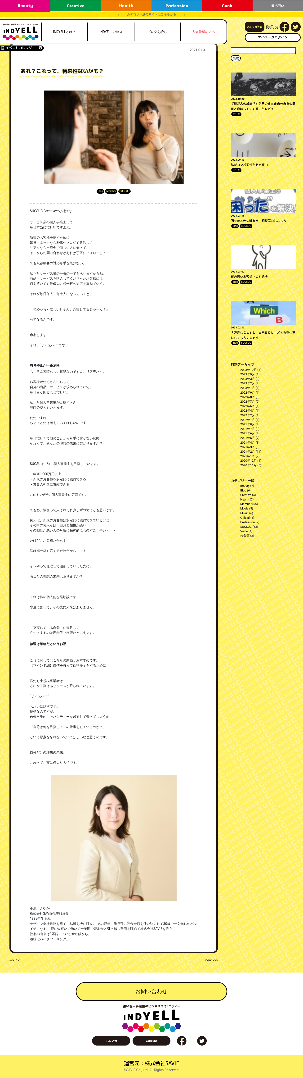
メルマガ (111, 1041)
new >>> (211, 960)
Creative (245, 495)
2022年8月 (247, 397)
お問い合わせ (151, 991)
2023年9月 (247, 374)
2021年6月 (247, 433)
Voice (244, 531)
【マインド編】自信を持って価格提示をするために (68, 666)
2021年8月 (247, 424)
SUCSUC (124, 191)
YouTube (152, 1041)
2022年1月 (247, 420)
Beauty (245, 485)
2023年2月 (247, 383)
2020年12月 (248, 460)
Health (244, 499)
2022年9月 (247, 392)
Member (111, 191)
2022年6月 (247, 406)
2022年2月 (247, 415)
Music (244, 513)
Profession (247, 522)
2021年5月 (247, 438)
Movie (244, 508)
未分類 (236, 114)
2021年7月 (247, 429)
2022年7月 (247, 401)
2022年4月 (247, 410)
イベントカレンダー (21, 47)
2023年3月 (247, 379)
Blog (100, 191)
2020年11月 (248, 465)
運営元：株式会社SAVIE (151, 1063)
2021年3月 (247, 447)
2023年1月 (247, 388)
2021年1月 (247, 456)
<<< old (14, 960)
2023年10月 (248, 370)
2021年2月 (247, 451)
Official (245, 517)
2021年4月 (247, 442)
